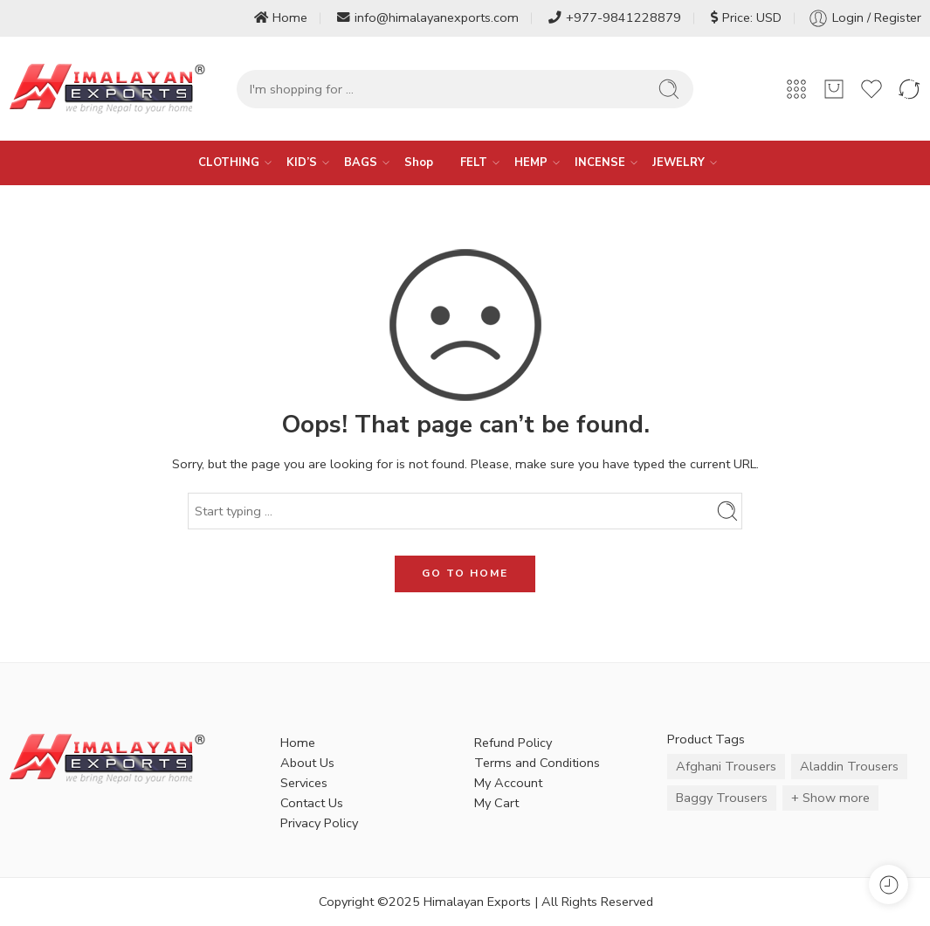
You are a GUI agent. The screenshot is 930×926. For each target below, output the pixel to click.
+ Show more (830, 797)
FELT (473, 162)
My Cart (496, 803)
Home (280, 17)
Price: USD (746, 17)
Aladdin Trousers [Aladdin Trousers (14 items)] (849, 766)
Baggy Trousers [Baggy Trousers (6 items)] (722, 797)
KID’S (301, 162)
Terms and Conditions (537, 762)
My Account (508, 782)
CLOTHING (228, 162)
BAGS (360, 162)
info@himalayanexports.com (428, 17)
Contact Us (311, 803)
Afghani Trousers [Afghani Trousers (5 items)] (726, 766)
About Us (307, 762)
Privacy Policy (319, 823)
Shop (418, 162)
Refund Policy (513, 742)
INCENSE (600, 162)
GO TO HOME (465, 573)
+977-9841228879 (614, 17)
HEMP (531, 162)
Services (303, 782)
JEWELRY (678, 162)
